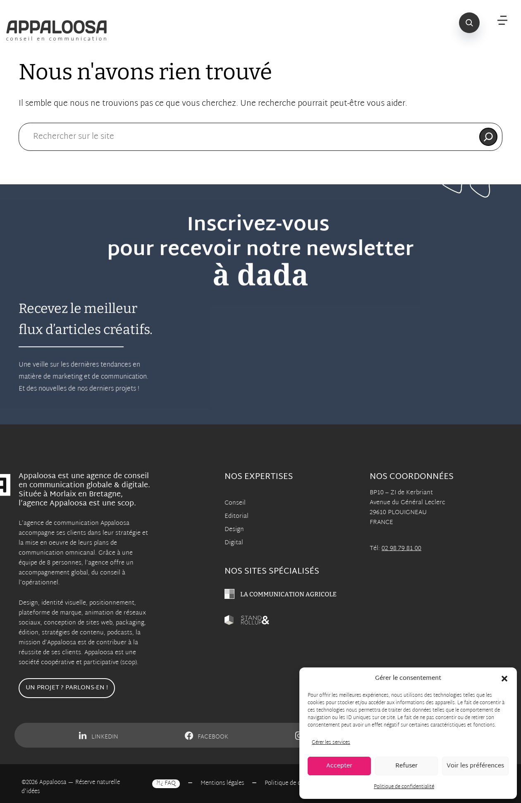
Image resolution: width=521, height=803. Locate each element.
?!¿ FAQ (166, 783)
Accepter (339, 766)
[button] (504, 678)
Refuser (406, 766)
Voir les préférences (475, 766)
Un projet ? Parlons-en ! (67, 687)
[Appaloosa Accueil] (59, 30)
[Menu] (502, 20)
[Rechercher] (488, 137)
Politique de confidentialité (404, 786)
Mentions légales (222, 783)
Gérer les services (331, 742)
